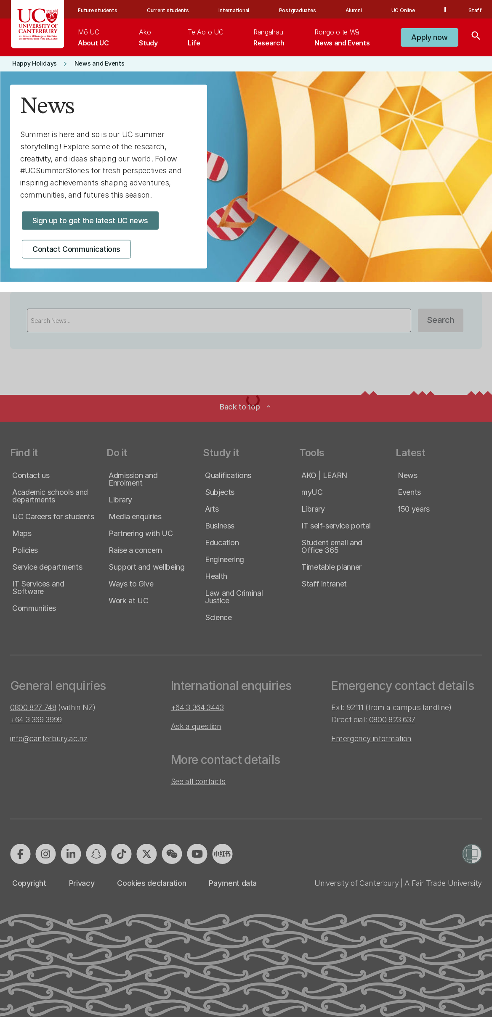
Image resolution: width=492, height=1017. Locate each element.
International (233, 10)
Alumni (354, 10)
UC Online (403, 10)
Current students (168, 10)
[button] (429, 37)
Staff (475, 10)
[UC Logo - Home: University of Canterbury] (37, 24)
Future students (97, 10)
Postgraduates (297, 10)
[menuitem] (93, 37)
